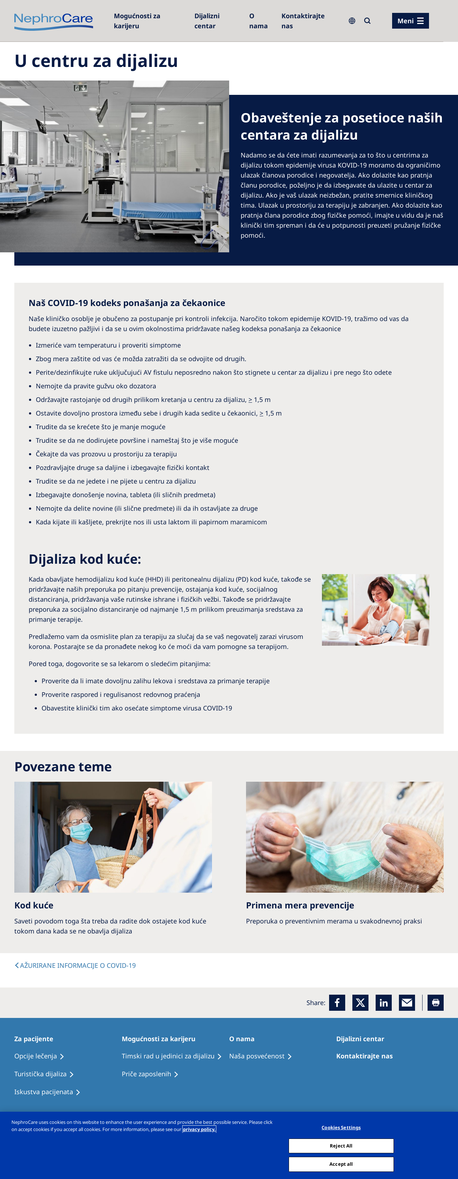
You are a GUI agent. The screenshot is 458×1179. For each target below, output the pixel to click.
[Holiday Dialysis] (50, 1092)
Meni (405, 20)
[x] (360, 1003)
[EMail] (407, 1003)
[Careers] (150, 21)
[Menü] (410, 21)
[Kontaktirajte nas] (309, 21)
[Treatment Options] (42, 1056)
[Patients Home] (37, 1039)
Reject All (341, 1145)
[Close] (446, 1145)
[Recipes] (47, 1074)
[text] (75, 965)
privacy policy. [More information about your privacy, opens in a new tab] (199, 1129)
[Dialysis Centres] (218, 21)
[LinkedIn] (384, 1003)
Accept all (341, 1164)
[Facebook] (337, 1003)
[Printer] (436, 1003)
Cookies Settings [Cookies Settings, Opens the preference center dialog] (341, 1127)
